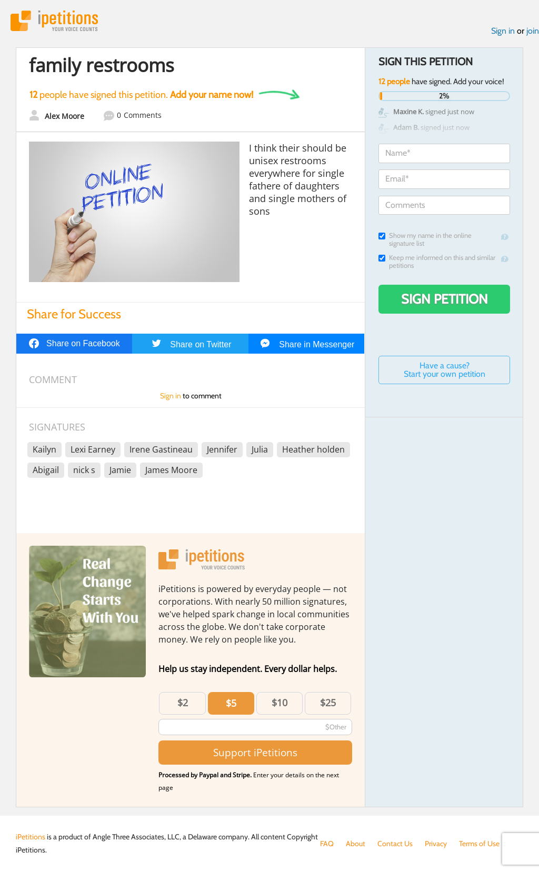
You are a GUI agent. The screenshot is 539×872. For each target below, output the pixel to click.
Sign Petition (444, 299)
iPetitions (54, 21)
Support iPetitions (255, 752)
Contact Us (395, 843)
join (532, 31)
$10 (279, 702)
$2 (182, 702)
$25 (328, 702)
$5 (231, 703)
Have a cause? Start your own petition (444, 369)
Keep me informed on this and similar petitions (436, 261)
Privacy (436, 843)
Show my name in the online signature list (425, 239)
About (355, 843)
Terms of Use (479, 843)
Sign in (503, 31)
